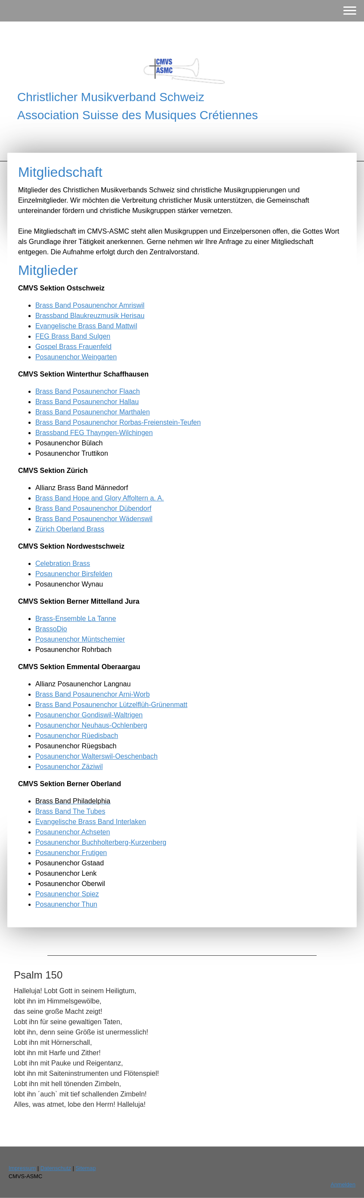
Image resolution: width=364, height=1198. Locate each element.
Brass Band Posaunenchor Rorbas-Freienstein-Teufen (118, 422)
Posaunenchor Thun (66, 904)
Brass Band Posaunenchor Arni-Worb (92, 694)
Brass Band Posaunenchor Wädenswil (93, 518)
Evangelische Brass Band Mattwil (86, 326)
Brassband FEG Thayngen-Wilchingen (94, 432)
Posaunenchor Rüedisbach (76, 735)
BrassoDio (51, 629)
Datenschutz (55, 1168)
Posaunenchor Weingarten (76, 357)
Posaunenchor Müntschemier (80, 639)
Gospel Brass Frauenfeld (73, 346)
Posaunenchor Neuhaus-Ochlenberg (91, 725)
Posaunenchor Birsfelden (73, 573)
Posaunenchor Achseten (72, 832)
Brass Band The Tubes (70, 811)
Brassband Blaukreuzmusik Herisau (89, 315)
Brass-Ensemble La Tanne (75, 618)
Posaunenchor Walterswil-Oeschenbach (96, 756)
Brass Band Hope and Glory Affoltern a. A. (99, 498)
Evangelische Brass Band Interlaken (90, 821)
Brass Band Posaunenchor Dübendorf (93, 508)
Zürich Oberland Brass (69, 529)
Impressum (22, 1168)
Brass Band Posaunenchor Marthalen (92, 412)
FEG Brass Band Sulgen (72, 336)
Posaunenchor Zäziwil (69, 766)
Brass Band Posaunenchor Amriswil (89, 305)
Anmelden (342, 1184)
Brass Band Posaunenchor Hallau (87, 401)
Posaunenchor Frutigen (71, 852)
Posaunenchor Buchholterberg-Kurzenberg (100, 842)
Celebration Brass (62, 563)
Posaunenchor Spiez (67, 894)
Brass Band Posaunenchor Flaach (87, 391)
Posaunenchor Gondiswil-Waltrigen (89, 715)
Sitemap (85, 1168)
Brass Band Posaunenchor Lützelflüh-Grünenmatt (111, 704)
